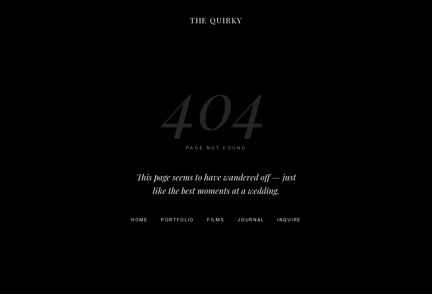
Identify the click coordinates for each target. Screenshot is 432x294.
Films (215, 220)
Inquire (289, 220)
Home (139, 220)
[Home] (216, 22)
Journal (250, 220)
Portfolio (177, 220)
